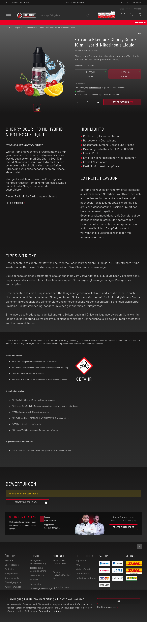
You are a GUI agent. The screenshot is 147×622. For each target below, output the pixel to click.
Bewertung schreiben (31, 502)
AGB (78, 564)
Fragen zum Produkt (123, 527)
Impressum (81, 560)
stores (121, 9)
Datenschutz (82, 573)
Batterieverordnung (86, 578)
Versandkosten (95, 88)
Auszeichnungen (13, 586)
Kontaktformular (61, 587)
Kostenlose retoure (131, 2)
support (129, 9)
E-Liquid (20, 196)
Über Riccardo (12, 564)
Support (34, 579)
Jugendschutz (12, 578)
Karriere (137, 9)
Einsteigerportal (13, 582)
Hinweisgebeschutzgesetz (43, 588)
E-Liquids (9, 569)
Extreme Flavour (32, 144)
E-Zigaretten (11, 573)
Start (8, 28)
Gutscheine (35, 584)
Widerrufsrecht (83, 569)
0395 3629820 (59, 563)
